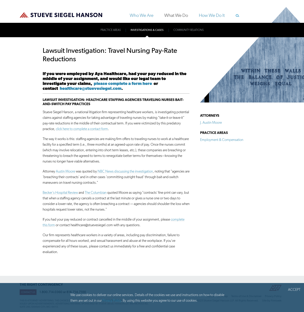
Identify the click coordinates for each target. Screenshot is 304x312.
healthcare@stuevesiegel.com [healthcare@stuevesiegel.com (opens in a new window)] (90, 88)
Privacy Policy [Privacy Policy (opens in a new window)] (112, 300)
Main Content (139, 4)
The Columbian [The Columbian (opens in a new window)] (96, 192)
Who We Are (141, 15)
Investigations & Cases (147, 30)
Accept (294, 289)
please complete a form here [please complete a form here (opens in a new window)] (122, 83)
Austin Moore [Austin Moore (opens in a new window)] (65, 171)
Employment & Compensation (221, 140)
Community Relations (188, 30)
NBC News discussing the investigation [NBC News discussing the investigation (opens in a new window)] (125, 171)
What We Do (176, 15)
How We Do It (212, 15)
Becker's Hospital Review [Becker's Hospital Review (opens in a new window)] (60, 192)
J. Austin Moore (211, 122)
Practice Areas (111, 30)
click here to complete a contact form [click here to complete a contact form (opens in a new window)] (82, 129)
